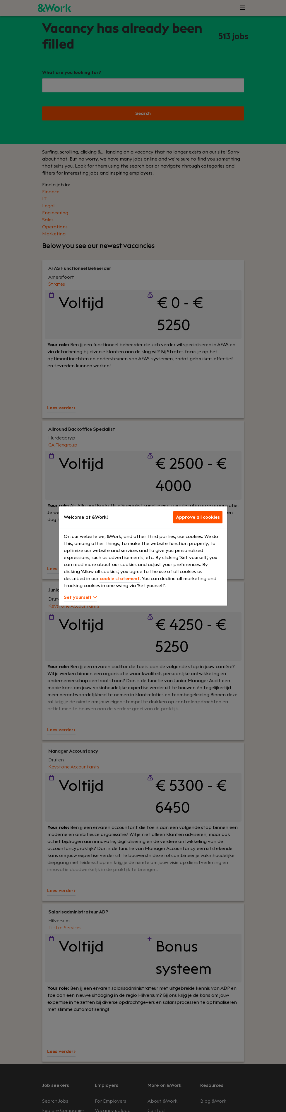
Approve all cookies (198, 517)
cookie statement (120, 578)
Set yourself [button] (80, 597)
